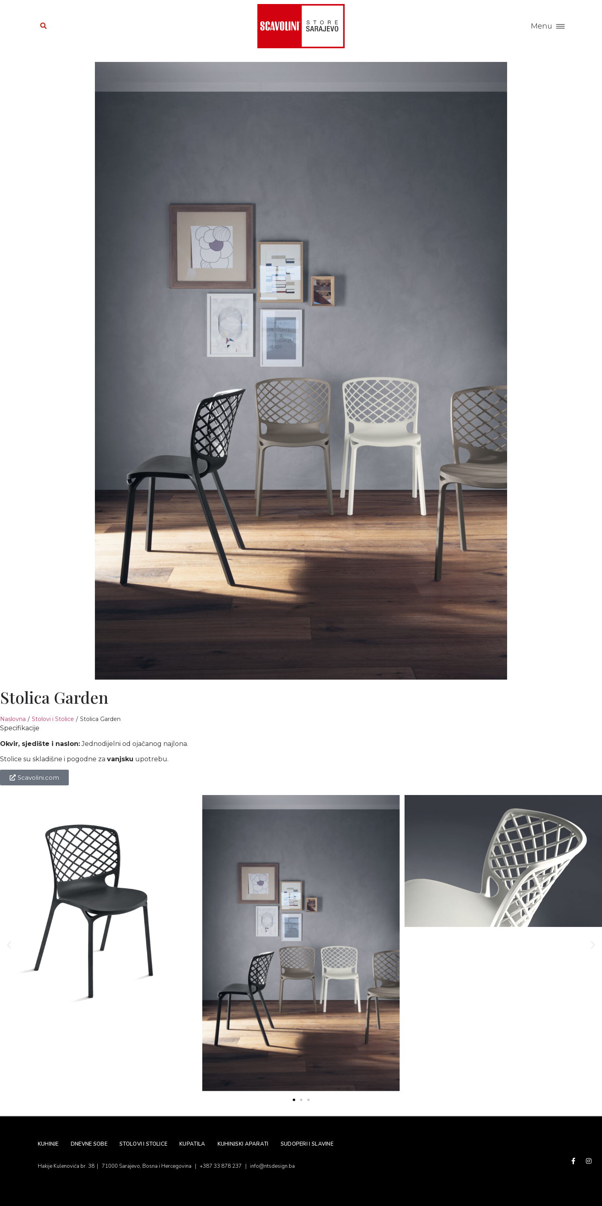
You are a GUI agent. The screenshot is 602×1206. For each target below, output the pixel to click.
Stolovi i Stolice (53, 719)
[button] (9, 944)
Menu (541, 26)
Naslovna (13, 719)
